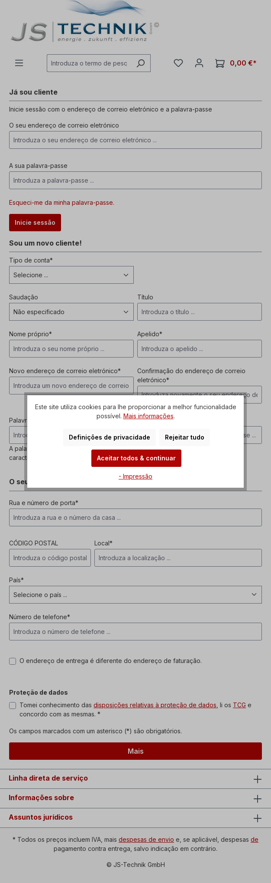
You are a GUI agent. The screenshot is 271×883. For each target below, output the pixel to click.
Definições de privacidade (109, 437)
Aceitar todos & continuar (136, 458)
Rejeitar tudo (184, 437)
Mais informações (148, 416)
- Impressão (135, 476)
